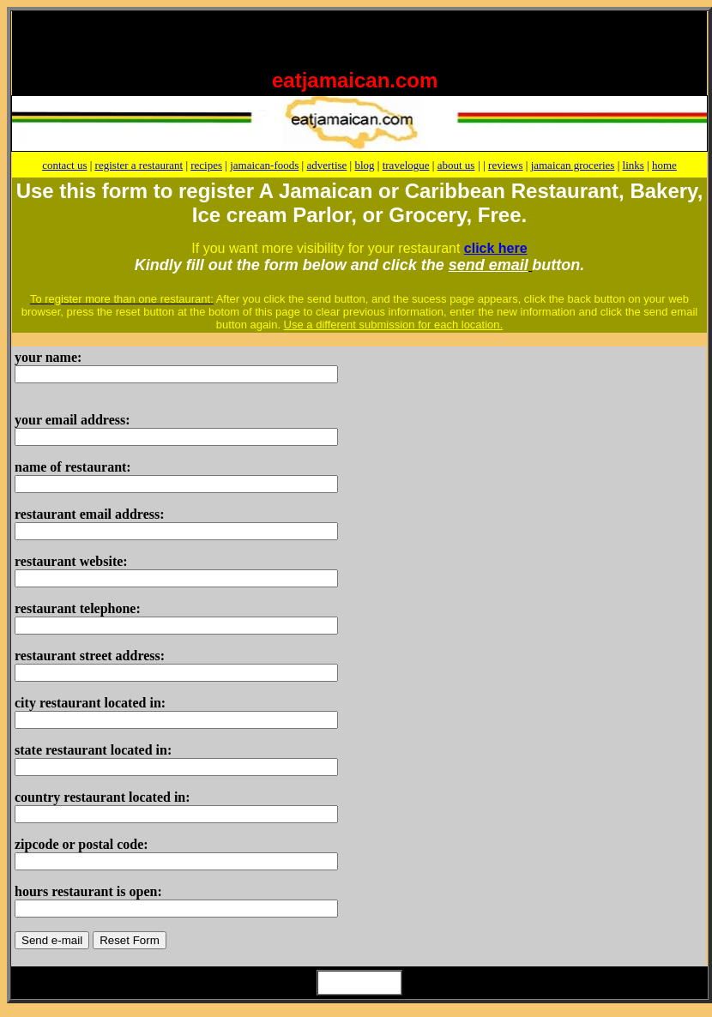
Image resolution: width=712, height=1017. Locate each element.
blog (364, 165)
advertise (326, 165)
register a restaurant (139, 165)
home (664, 165)
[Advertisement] (219, 37)
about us (456, 165)
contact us (64, 165)
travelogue (406, 165)
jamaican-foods (264, 165)
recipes (206, 165)
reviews (505, 165)
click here (496, 248)
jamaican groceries (573, 165)
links (633, 165)
